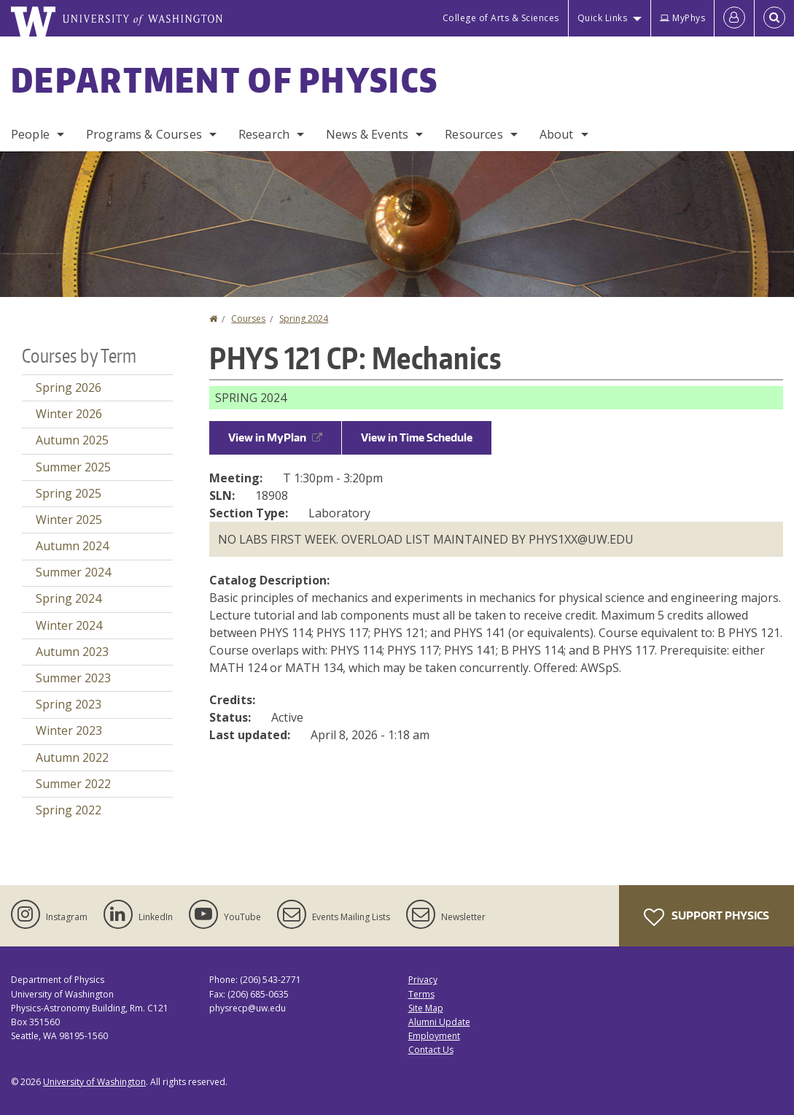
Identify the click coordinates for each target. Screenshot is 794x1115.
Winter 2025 (69, 520)
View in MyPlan (275, 437)
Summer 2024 (73, 572)
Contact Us (431, 1049)
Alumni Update (439, 1022)
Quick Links (602, 18)
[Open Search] (774, 18)
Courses (248, 318)
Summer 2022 (73, 784)
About (557, 134)
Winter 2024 (69, 625)
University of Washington (94, 1082)
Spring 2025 (68, 493)
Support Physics (706, 917)
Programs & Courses (144, 134)
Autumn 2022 (72, 757)
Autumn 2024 (72, 546)
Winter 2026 (69, 414)
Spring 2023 (68, 704)
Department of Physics (224, 79)
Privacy (422, 979)
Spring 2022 (68, 810)
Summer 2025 (73, 467)
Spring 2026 (68, 387)
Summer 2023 (73, 678)
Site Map (425, 1008)
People (30, 134)
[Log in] (734, 18)
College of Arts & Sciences (501, 18)
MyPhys (682, 18)
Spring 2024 (303, 318)
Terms (421, 994)
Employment (434, 1036)
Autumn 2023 (72, 652)
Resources (473, 134)
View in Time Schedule (416, 437)
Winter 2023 (69, 730)
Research (263, 134)
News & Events (367, 134)
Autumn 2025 (72, 440)
